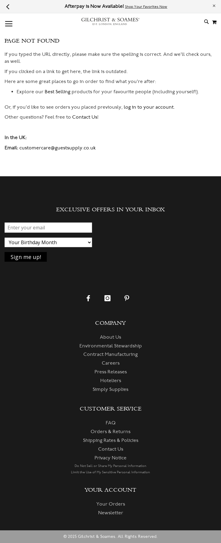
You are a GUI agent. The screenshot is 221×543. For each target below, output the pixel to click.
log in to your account (149, 107)
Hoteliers (110, 381)
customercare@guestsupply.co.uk (57, 148)
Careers (111, 363)
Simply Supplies (110, 389)
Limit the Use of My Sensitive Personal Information (110, 472)
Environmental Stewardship (110, 346)
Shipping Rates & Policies (110, 440)
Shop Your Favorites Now (146, 7)
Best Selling (57, 92)
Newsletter (110, 513)
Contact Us (84, 117)
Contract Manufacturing (110, 354)
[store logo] (110, 21)
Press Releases (110, 372)
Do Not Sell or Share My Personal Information (110, 466)
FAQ (111, 423)
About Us (110, 337)
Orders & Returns (110, 432)
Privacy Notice (110, 458)
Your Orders (110, 504)
